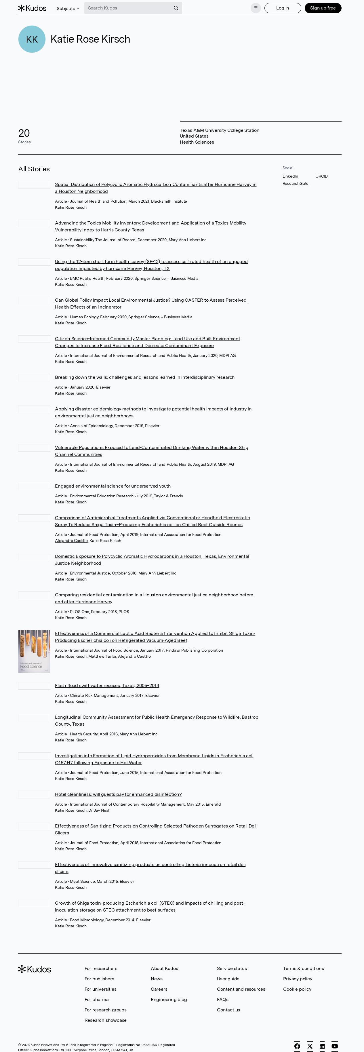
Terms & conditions (303, 968)
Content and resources (241, 989)
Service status (232, 968)
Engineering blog (169, 999)
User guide (228, 978)
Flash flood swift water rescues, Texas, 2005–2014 (107, 685)
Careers (159, 989)
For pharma (97, 999)
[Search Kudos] (127, 8)
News (157, 978)
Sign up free (323, 8)
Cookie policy (297, 989)
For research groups (106, 1010)
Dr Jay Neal (98, 810)
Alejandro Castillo (71, 540)
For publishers (99, 978)
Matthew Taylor (102, 656)
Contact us (228, 1010)
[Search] (176, 8)
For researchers (101, 968)
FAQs (222, 999)
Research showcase (106, 1020)
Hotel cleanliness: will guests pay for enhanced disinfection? (118, 794)
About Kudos (164, 968)
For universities (101, 989)
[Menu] (256, 8)
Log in (282, 8)
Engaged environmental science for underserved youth (113, 486)
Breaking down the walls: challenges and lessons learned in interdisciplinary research (145, 377)
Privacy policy (297, 978)
